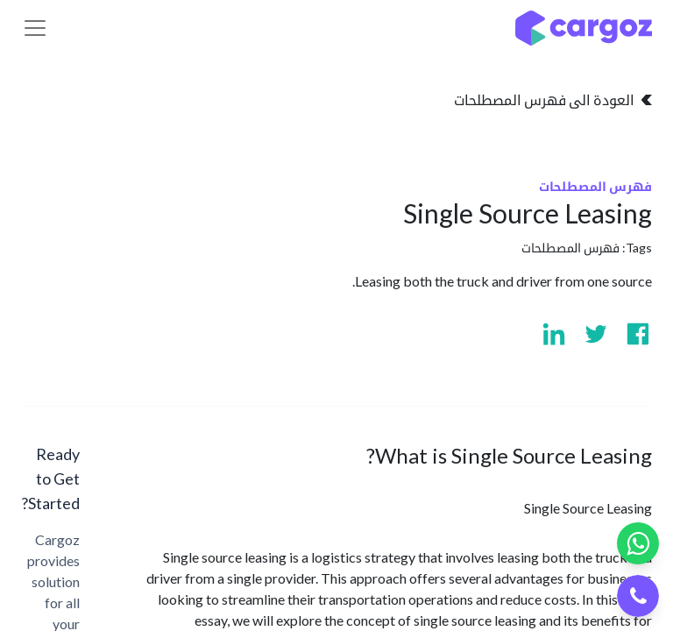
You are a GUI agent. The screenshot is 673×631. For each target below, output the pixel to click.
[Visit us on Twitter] (596, 334)
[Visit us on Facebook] (638, 334)
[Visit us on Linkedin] (554, 334)
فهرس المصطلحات (570, 247)
